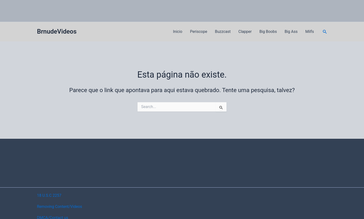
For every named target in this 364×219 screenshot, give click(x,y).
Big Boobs (268, 31)
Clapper (245, 31)
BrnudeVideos (57, 31)
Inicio (177, 31)
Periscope (198, 31)
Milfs (309, 31)
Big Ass (291, 31)
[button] (325, 32)
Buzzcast (223, 31)
